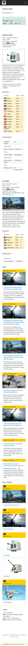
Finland (8, 103)
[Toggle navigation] (25, 2)
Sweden (8, 121)
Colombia (8, 242)
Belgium (8, 237)
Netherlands (9, 247)
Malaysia (8, 116)
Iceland (7, 108)
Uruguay (8, 131)
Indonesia (8, 111)
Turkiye (7, 124)
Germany (8, 106)
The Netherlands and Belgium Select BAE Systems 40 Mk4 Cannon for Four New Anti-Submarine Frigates (14, 322)
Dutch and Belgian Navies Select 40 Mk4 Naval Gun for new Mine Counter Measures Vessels (14, 357)
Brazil (7, 98)
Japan (7, 114)
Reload (21, 644)
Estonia (8, 101)
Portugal (8, 119)
